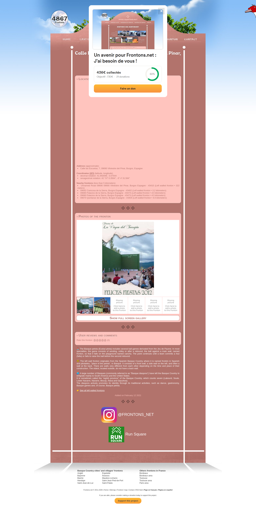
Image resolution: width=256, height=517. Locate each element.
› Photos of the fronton (94, 216)
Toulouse (143, 478)
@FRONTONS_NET (128, 414)
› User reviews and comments (97, 335)
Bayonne (81, 476)
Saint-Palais (107, 483)
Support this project (128, 501)
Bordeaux (143, 473)
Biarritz (80, 478)
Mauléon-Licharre (109, 478)
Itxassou (106, 476)
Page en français (150, 490)
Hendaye (81, 480)
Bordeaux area (145, 476)
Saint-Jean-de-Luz (85, 483)
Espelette (106, 473)
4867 (59, 18)
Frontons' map (122, 490)
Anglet (80, 473)
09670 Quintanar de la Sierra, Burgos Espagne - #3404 (106, 198)
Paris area (143, 483)
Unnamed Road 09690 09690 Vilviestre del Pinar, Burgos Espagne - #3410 (117, 185)
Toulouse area (145, 480)
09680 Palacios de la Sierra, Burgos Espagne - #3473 (105, 195)
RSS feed (139, 490)
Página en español (165, 490)
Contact (190, 39)
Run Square (128, 434)
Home (67, 39)
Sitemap (113, 490)
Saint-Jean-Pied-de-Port (112, 480)
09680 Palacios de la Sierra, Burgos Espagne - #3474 (105, 193)
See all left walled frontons (92, 390)
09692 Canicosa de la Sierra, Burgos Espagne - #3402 (106, 190)
